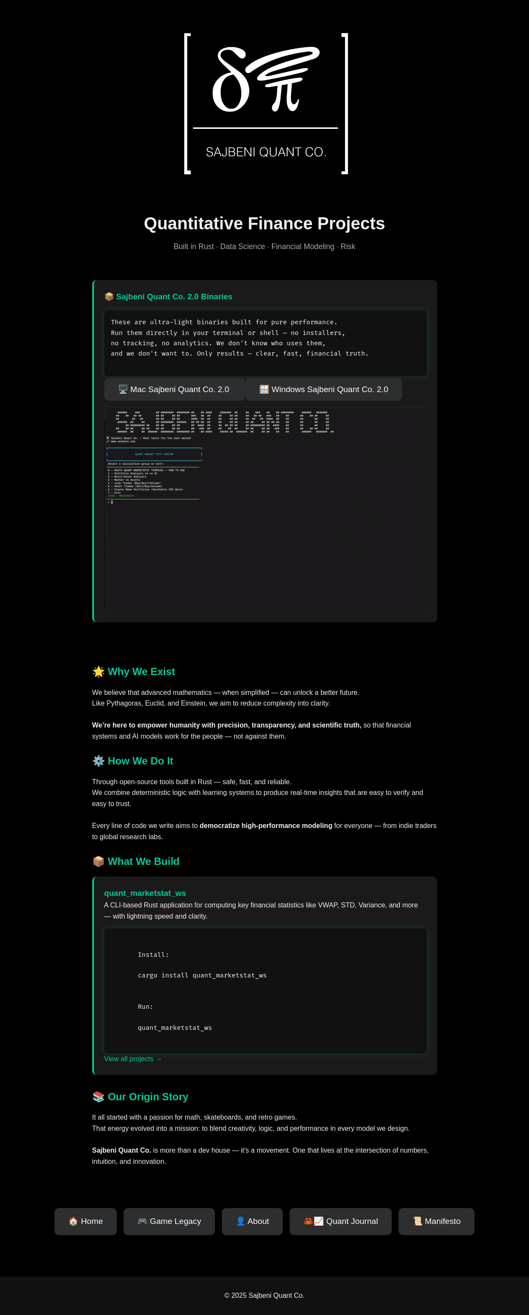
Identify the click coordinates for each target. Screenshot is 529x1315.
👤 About (252, 1221)
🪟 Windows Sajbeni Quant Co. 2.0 (323, 389)
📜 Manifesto (436, 1221)
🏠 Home (85, 1221)
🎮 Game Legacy (169, 1221)
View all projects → (133, 1058)
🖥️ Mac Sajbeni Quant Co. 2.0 (175, 389)
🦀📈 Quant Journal (340, 1221)
